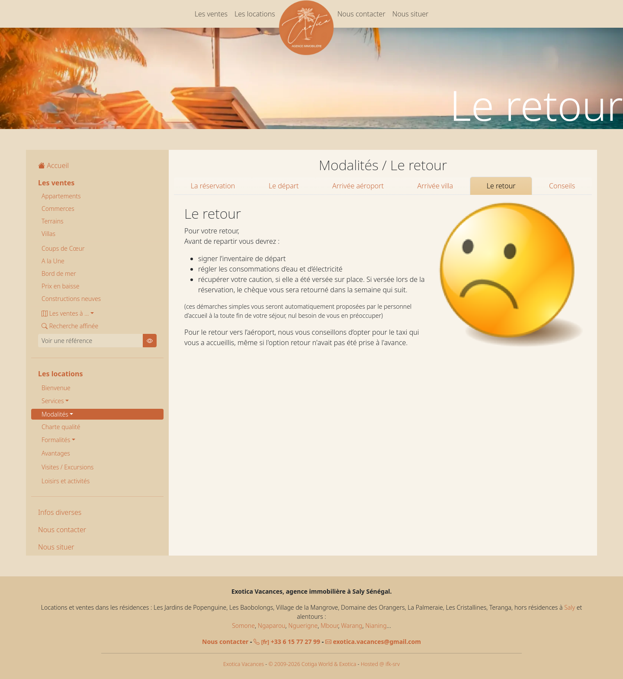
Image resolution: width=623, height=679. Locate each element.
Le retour (501, 186)
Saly (569, 607)
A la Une (53, 261)
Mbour (329, 625)
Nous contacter (361, 14)
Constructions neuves (71, 298)
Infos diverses (59, 512)
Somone (243, 625)
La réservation (213, 186)
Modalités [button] (55, 414)
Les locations (254, 14)
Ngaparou (272, 625)
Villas (48, 234)
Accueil (53, 165)
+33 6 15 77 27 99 (287, 641)
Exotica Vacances (243, 664)
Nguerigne (303, 625)
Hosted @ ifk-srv (380, 664)
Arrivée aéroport (358, 186)
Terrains (53, 221)
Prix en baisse (60, 286)
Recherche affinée (70, 326)
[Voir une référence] (90, 340)
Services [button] (53, 401)
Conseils (562, 186)
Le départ (284, 186)
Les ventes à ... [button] (65, 313)
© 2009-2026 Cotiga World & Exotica (312, 664)
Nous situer (410, 14)
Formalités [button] (56, 440)
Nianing (375, 625)
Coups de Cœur (63, 248)
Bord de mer (59, 273)
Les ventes (211, 14)
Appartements (61, 196)
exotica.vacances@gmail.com (373, 641)
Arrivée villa (435, 186)
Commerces (58, 208)
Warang (351, 625)
